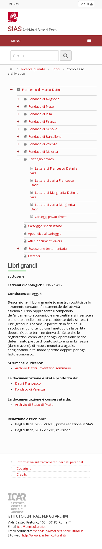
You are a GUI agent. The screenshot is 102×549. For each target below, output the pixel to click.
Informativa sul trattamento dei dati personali (47, 462)
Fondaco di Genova (40, 129)
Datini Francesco (28, 383)
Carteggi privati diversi (49, 216)
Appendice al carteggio (42, 233)
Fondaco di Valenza (40, 144)
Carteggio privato (39, 159)
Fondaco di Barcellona (42, 136)
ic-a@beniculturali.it (31, 526)
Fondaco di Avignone (41, 99)
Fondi (56, 69)
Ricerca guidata (33, 69)
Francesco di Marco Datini (39, 89)
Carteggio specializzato (43, 226)
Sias (13, 4)
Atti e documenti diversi (43, 241)
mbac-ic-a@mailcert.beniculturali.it (58, 531)
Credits (19, 474)
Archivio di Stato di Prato (34, 404)
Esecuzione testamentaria (45, 248)
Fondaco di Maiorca (41, 151)
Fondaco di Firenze (40, 121)
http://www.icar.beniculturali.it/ (44, 535)
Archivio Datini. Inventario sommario (43, 368)
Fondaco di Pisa (38, 114)
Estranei (32, 256)
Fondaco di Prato (39, 106)
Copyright (21, 468)
